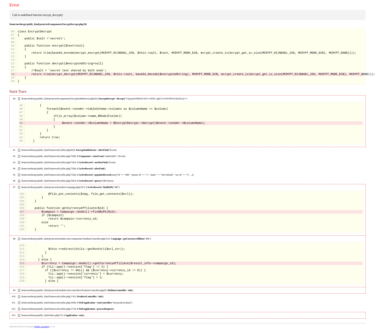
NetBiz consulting (41, 327)
